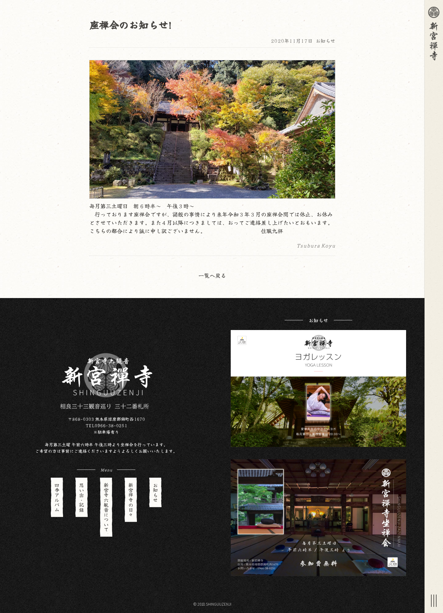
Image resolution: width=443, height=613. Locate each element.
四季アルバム (57, 497)
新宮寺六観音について (106, 507)
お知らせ (325, 40)
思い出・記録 (81, 497)
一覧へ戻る (212, 275)
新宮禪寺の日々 (130, 500)
